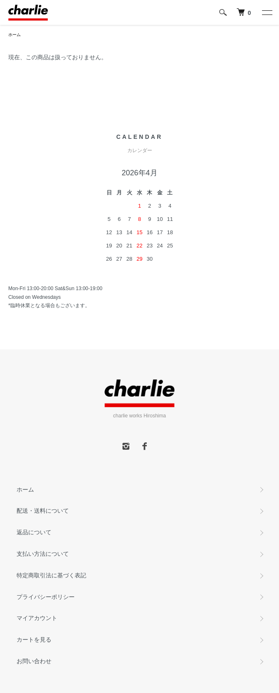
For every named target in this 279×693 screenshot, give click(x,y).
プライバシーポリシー (46, 597)
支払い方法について (43, 553)
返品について (34, 532)
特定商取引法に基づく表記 (51, 575)
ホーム (14, 34)
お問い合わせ (34, 661)
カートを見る (34, 639)
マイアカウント (37, 618)
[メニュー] (266, 12)
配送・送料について (43, 510)
